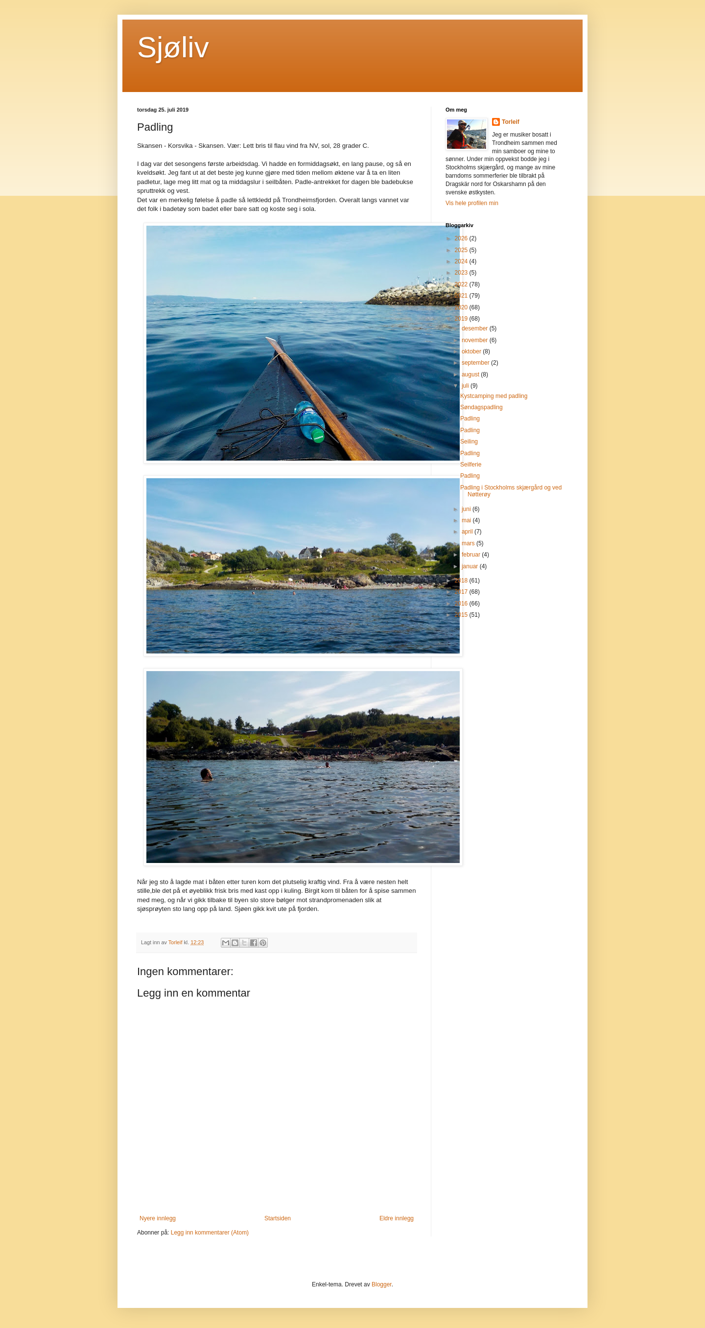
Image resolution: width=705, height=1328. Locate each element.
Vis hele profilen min (472, 203)
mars (469, 543)
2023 (462, 272)
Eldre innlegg (396, 1218)
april (468, 531)
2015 (462, 614)
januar (471, 566)
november (476, 340)
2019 (462, 318)
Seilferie (470, 464)
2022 (462, 284)
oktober (472, 351)
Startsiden (277, 1218)
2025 (462, 250)
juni (467, 509)
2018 (462, 580)
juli (466, 385)
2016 (462, 603)
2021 (462, 295)
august (471, 374)
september (476, 362)
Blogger (382, 1284)
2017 (462, 591)
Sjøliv (173, 47)
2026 (462, 238)
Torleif (510, 121)
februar (472, 554)
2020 (462, 307)
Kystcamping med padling (493, 396)
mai (467, 520)
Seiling (469, 441)
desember (476, 328)
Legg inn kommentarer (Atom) (210, 1232)
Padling (470, 418)
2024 (462, 261)
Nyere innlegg (158, 1218)
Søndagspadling (481, 407)
